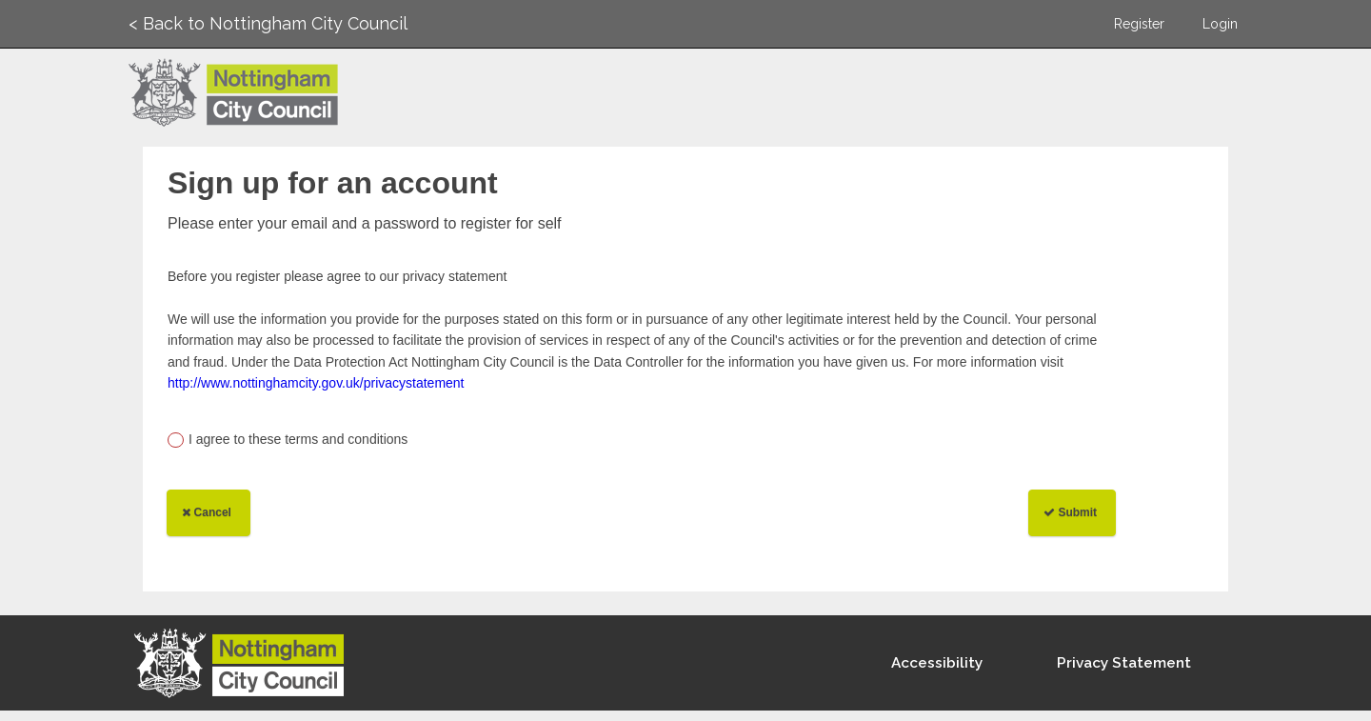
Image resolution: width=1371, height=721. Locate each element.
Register (1139, 23)
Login (1220, 23)
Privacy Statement (1124, 662)
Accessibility (937, 662)
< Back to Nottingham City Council (268, 23)
